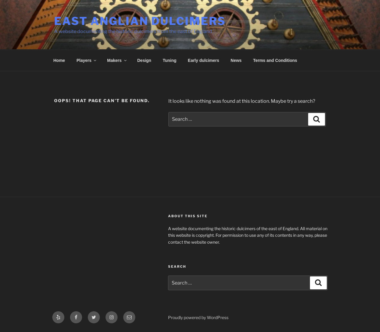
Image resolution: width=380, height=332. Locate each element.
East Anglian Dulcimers (140, 21)
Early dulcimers (203, 60)
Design (144, 60)
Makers (117, 60)
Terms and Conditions (275, 60)
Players (86, 60)
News (236, 60)
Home (59, 60)
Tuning (169, 60)
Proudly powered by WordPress (198, 317)
